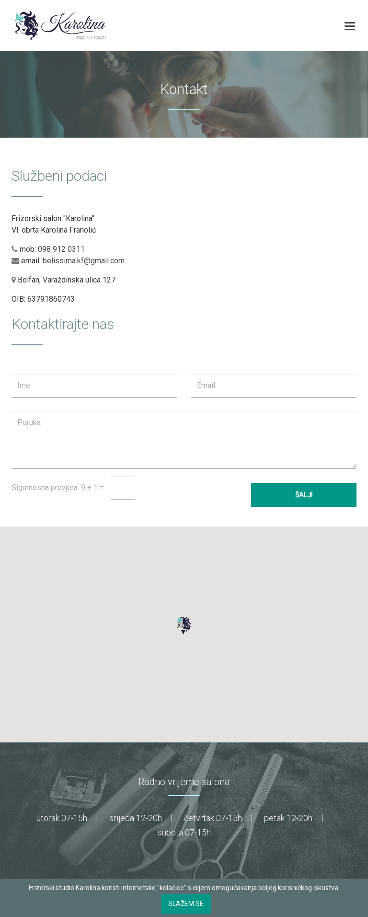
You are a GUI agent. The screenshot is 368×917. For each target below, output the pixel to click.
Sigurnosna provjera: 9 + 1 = (58, 487)
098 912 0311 (61, 249)
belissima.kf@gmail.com (84, 260)
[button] (184, 626)
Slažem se (186, 903)
